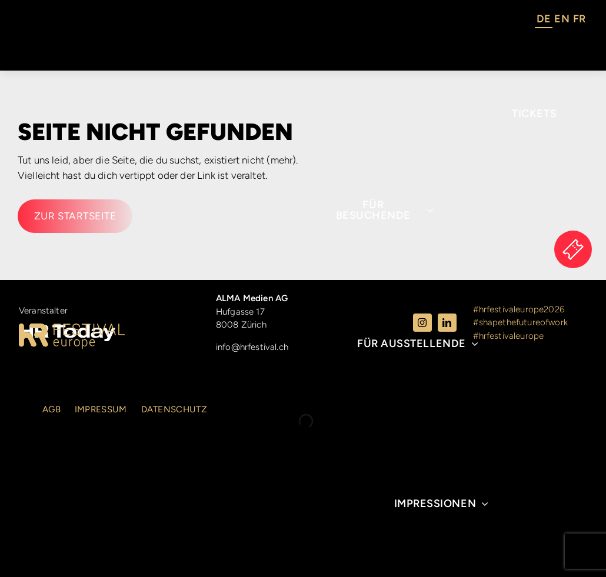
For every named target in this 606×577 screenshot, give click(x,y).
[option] (561, 20)
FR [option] (579, 18)
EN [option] (561, 18)
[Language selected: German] (561, 20)
